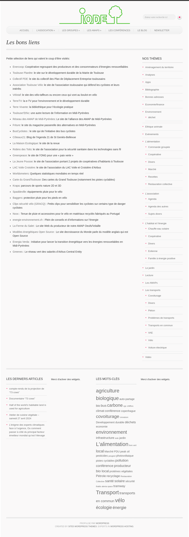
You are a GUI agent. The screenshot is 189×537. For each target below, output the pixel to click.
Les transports (152, 290)
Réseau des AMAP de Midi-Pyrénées (34, 119)
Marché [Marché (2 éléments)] (108, 451)
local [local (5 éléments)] (100, 451)
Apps (148, 82)
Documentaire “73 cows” (22, 398)
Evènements (151, 134)
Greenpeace (20, 155)
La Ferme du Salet (23, 225)
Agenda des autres (158, 206)
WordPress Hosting (121, 526)
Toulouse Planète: (23, 72)
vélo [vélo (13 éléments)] (120, 500)
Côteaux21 (19, 137)
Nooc (16, 213)
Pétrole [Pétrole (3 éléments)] (101, 476)
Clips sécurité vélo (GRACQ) (29, 203)
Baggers (17, 197)
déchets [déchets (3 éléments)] (130, 422)
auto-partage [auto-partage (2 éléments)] (127, 399)
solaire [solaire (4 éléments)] (119, 481)
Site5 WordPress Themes (82, 526)
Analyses (150, 74)
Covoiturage (154, 295)
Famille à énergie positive (161, 258)
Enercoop (18, 66)
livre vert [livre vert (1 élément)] (132, 445)
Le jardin (149, 268)
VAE (150, 332)
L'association (152, 193)
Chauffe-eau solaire (158, 228)
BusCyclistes (20, 131)
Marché (152, 169)
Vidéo (148, 357)
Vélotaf (17, 94)
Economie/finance (154, 104)
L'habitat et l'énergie (156, 223)
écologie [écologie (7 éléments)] (104, 507)
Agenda (152, 199)
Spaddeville (19, 191)
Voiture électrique (157, 347)
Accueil (24, 30)
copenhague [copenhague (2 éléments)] (128, 410)
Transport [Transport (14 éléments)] (107, 492)
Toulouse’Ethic (21, 113)
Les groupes (71, 30)
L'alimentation (152, 141)
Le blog (142, 30)
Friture (16, 125)
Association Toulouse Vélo (28, 84)
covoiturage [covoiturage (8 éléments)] (107, 416)
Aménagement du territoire (159, 67)
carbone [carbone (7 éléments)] (115, 405)
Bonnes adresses (154, 97)
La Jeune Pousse (23, 161)
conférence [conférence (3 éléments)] (112, 411)
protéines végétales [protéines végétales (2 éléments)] (121, 471)
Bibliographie (152, 89)
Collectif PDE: (20, 78)
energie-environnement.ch (28, 219)
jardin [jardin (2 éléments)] (122, 437)
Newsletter (161, 30)
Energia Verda (21, 241)
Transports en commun (160, 325)
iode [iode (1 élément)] (117, 438)
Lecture (149, 275)
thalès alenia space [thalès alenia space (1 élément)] (104, 486)
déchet (151, 117)
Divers (151, 162)
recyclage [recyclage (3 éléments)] (113, 476)
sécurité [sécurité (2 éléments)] (130, 481)
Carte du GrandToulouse (27, 179)
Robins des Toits (22, 149)
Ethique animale (153, 126)
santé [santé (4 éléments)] (109, 481)
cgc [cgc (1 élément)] (124, 406)
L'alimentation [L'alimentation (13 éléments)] (112, 444)
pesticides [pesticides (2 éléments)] (102, 455)
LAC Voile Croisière (24, 167)
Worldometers (21, 173)
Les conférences (119, 30)
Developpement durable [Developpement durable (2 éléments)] (110, 422)
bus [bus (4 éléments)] (103, 405)
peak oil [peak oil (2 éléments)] (125, 451)
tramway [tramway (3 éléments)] (119, 486)
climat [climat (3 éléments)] (100, 411)
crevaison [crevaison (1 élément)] (124, 417)
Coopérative (154, 154)
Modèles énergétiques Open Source (34, 231)
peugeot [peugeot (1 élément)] (112, 456)
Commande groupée (159, 147)
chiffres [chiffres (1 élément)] (130, 406)
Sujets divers (155, 213)
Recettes (153, 176)
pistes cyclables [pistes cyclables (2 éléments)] (105, 460)
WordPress (102, 523)
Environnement (153, 111)
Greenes (18, 251)
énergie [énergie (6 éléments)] (119, 507)
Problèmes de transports (161, 317)
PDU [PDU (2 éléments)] (117, 451)
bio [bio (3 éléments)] (98, 405)
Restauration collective (160, 184)
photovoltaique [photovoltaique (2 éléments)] (124, 455)
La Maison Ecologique (25, 143)
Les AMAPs (94, 30)
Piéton (151, 310)
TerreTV (17, 100)
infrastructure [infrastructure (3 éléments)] (105, 438)
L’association (45, 30)
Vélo (150, 340)
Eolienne (153, 251)
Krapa (16, 185)
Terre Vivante (20, 106)
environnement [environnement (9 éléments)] (111, 432)
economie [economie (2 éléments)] (102, 426)
